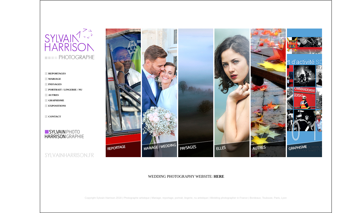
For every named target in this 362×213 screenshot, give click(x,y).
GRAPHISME (56, 97)
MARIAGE (54, 76)
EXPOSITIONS (57, 103)
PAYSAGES (55, 81)
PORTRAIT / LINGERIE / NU (65, 87)
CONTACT (54, 113)
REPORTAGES (57, 70)
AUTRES (53, 92)
